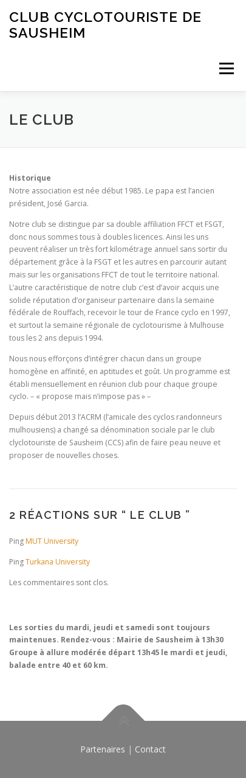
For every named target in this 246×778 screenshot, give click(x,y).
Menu (226, 68)
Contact (150, 749)
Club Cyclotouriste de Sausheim (105, 25)
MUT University (52, 541)
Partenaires (102, 749)
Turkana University (58, 562)
